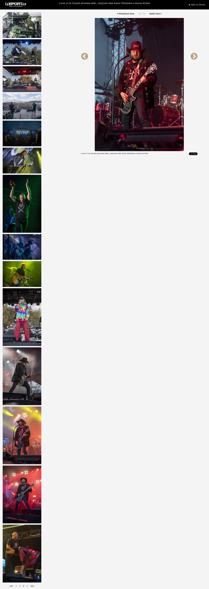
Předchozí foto (125, 14)
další (33, 586)
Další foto (156, 14)
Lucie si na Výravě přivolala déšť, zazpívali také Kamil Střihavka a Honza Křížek (104, 3)
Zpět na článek (197, 5)
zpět (11, 586)
